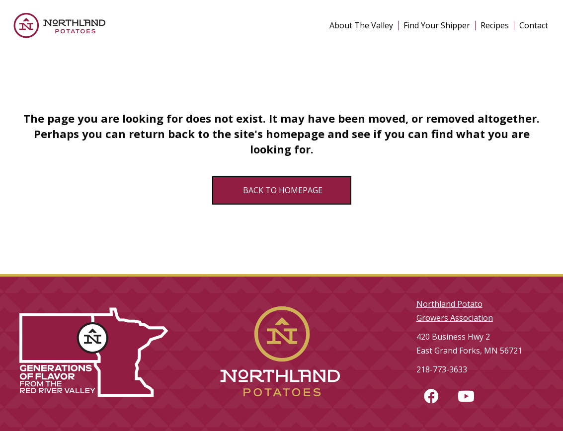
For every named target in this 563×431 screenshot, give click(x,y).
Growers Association (454, 317)
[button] (431, 396)
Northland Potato (449, 303)
